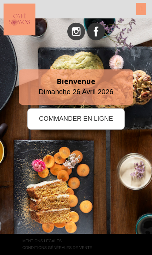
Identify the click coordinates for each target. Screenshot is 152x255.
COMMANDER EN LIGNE (76, 118)
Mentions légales (42, 241)
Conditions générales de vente (57, 247)
